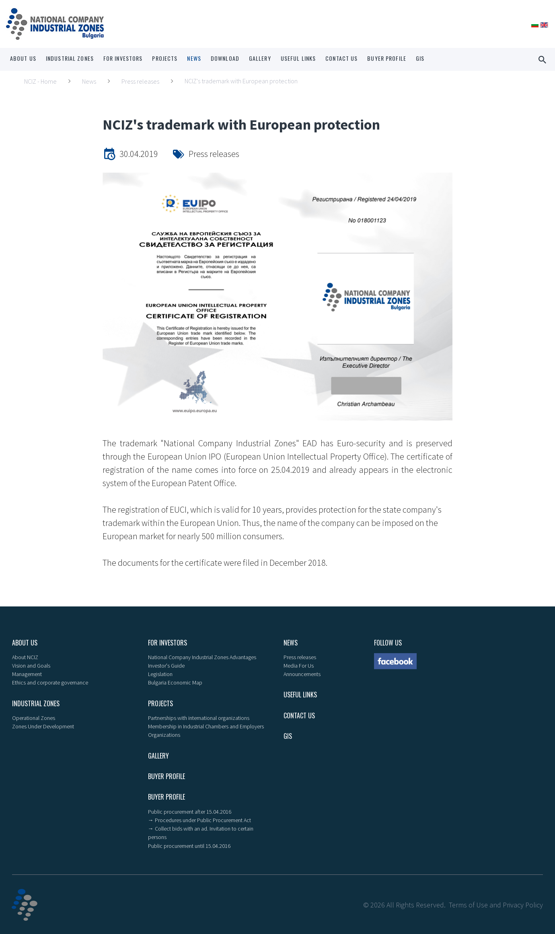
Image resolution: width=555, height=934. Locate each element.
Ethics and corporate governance (50, 682)
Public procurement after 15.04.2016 (189, 810)
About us (23, 58)
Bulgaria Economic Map (175, 682)
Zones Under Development (43, 726)
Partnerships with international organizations (198, 717)
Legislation (160, 674)
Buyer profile (386, 58)
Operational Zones (33, 717)
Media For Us (299, 665)
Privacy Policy (523, 903)
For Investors (123, 58)
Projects (164, 58)
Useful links (298, 58)
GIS (420, 58)
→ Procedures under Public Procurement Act (199, 819)
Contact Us (341, 58)
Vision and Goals (31, 665)
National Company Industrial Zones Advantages (202, 657)
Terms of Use (468, 903)
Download (225, 58)
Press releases (140, 81)
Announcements (302, 674)
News (194, 58)
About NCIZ (25, 657)
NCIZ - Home (40, 81)
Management (27, 674)
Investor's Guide (166, 665)
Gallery (260, 58)
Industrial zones (70, 58)
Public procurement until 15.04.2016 (189, 844)
